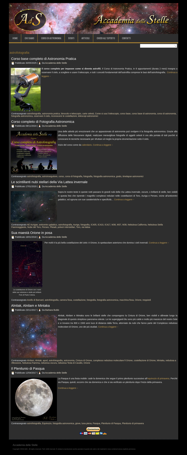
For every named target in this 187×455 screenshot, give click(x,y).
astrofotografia (34, 113)
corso (61, 176)
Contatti (126, 38)
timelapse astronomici (133, 176)
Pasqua (96, 423)
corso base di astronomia (144, 113)
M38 (124, 224)
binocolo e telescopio (71, 113)
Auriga (76, 224)
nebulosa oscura (49, 363)
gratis (118, 176)
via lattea (86, 227)
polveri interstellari (66, 227)
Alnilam (30, 360)
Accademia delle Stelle (56, 63)
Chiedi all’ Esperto (106, 38)
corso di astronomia (166, 113)
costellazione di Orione (145, 360)
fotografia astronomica (22, 116)
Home (15, 38)
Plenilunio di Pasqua (111, 423)
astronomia (69, 360)
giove (77, 423)
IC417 (107, 224)
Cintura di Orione (84, 360)
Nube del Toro (34, 227)
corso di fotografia (73, 176)
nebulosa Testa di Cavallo (70, 363)
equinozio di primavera (158, 378)
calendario (87, 145)
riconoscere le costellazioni (64, 116)
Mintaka (160, 360)
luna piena (87, 423)
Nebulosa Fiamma (31, 363)
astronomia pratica (51, 113)
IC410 (100, 224)
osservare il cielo (42, 116)
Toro (78, 227)
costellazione (79, 300)
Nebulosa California (137, 224)
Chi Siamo (29, 38)
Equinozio (47, 423)
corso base (125, 113)
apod (45, 360)
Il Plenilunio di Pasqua (27, 368)
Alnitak (38, 360)
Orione (138, 300)
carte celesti (88, 113)
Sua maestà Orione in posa (31, 233)
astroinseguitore (50, 176)
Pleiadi (53, 227)
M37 (119, 224)
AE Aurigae (32, 224)
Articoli (85, 38)
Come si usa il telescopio (107, 113)
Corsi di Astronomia (51, 38)
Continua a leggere (103, 145)
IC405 (94, 224)
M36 (114, 224)
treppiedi (147, 300)
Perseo (45, 227)
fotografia (87, 176)
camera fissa (66, 300)
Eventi (71, 38)
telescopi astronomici (88, 116)
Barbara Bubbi (52, 310)
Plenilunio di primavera (133, 423)
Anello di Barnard (35, 300)
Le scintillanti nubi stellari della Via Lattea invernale (49, 182)
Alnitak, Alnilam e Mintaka (31, 305)
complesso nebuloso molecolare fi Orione (113, 360)
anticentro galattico (48, 224)
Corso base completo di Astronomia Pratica (43, 59)
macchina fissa (126, 300)
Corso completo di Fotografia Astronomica (42, 122)
